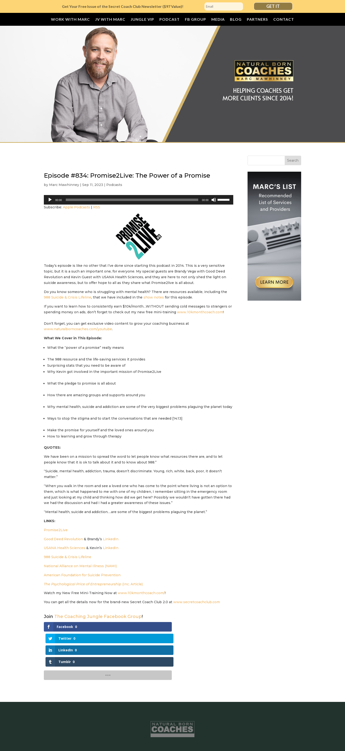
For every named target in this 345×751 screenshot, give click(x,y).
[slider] (132, 200)
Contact (283, 19)
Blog (236, 19)
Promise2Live (56, 530)
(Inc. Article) (93, 584)
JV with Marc (110, 19)
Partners (257, 19)
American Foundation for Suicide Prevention (82, 575)
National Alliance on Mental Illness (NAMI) (80, 566)
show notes (153, 297)
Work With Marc (70, 19)
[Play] (50, 199)
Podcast (169, 19)
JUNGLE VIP (142, 19)
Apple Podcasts (76, 207)
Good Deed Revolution (63, 539)
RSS (96, 207)
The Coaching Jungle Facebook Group (98, 616)
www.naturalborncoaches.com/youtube (78, 329)
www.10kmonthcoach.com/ (141, 593)
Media (218, 19)
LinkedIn (110, 539)
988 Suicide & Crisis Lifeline (67, 297)
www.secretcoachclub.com (196, 602)
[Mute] (213, 199)
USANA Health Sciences (64, 548)
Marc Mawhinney (64, 185)
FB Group (195, 19)
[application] (138, 200)
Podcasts (114, 185)
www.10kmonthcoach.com (200, 312)
